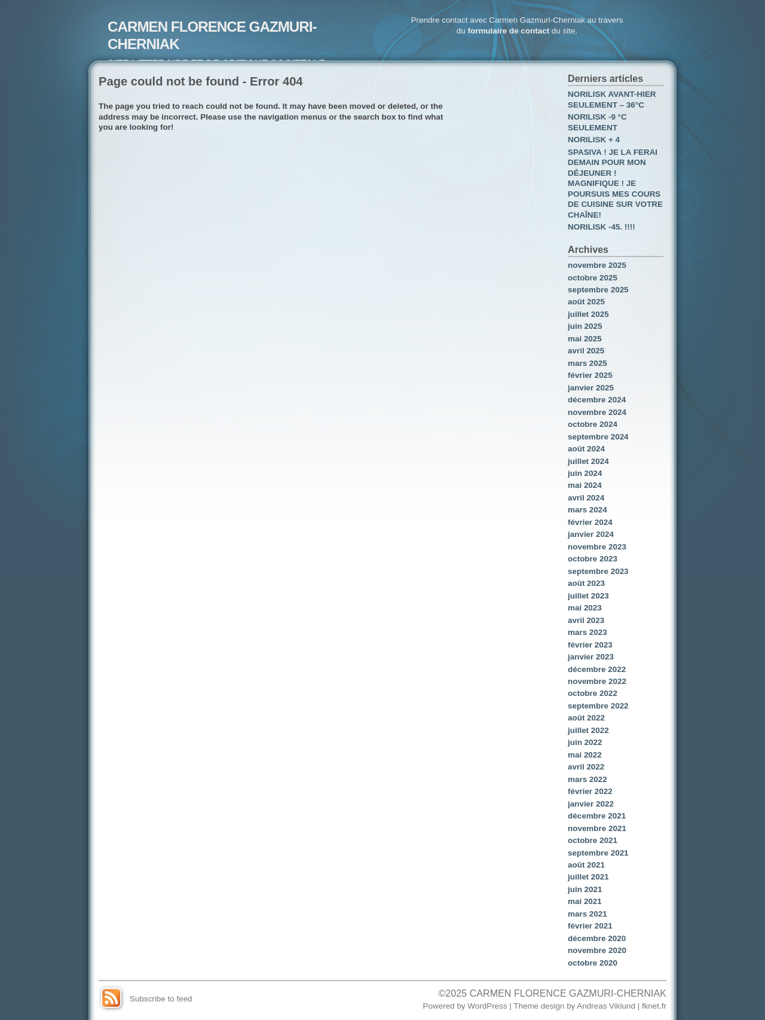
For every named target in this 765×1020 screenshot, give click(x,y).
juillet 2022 (588, 730)
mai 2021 (585, 901)
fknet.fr (654, 1005)
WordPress (487, 1005)
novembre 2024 (597, 412)
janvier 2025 (591, 387)
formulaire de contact (508, 30)
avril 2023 (586, 620)
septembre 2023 (598, 571)
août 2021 (586, 864)
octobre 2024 (592, 424)
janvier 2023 (591, 656)
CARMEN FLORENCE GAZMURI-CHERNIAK (568, 993)
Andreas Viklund (606, 1005)
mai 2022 (585, 754)
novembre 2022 (597, 681)
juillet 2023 (588, 595)
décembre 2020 (597, 938)
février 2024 (590, 522)
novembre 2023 (597, 546)
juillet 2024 (588, 461)
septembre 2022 (598, 705)
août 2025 (586, 301)
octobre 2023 (592, 558)
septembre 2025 (598, 289)
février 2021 (590, 925)
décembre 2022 (597, 669)
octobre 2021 (592, 840)
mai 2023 (585, 607)
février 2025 (590, 375)
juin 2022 (585, 742)
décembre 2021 (597, 815)
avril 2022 (586, 766)
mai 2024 (585, 485)
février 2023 (590, 644)
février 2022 (590, 791)
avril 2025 (586, 350)
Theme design (538, 1005)
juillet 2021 (588, 876)
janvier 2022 (591, 803)
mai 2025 (585, 338)
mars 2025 (587, 363)
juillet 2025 (588, 314)
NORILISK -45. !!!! (601, 226)
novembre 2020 (597, 950)
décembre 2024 (597, 399)
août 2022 (586, 717)
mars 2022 (587, 779)
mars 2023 (587, 632)
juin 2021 (585, 889)
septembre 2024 (598, 436)
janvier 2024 (591, 534)
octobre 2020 (592, 962)
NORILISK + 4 (594, 139)
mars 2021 (587, 913)
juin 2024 (585, 473)
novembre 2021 (597, 828)
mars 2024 (587, 509)
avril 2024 (586, 497)
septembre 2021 (598, 852)
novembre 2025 (597, 265)
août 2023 (586, 583)
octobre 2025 (592, 277)
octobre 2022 (592, 693)
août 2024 (586, 448)
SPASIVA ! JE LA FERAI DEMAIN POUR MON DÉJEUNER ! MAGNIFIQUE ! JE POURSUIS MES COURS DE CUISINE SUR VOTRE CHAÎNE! (615, 183)
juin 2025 (585, 326)
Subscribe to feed (161, 998)
